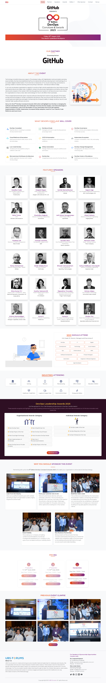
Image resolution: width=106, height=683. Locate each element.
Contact (90, 2)
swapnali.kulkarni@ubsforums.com (84, 662)
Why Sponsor (81, 2)
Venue (97, 2)
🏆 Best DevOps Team (13, 428)
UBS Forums (52, 680)
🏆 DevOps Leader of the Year (76, 427)
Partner (49, 2)
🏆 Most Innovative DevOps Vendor (40, 435)
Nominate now (53, 452)
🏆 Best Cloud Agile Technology (16, 435)
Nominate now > (77, 583)
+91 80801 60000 (79, 671)
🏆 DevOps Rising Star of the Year (76, 431)
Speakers (57, 2)
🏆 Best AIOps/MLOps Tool (38, 428)
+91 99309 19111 (78, 663)
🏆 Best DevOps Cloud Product (39, 431)
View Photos (53, 644)
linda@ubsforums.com (80, 669)
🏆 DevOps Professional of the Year (77, 435)
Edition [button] (72, 2)
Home (43, 2)
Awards (65, 2)
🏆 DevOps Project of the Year (15, 431)
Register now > (77, 575)
